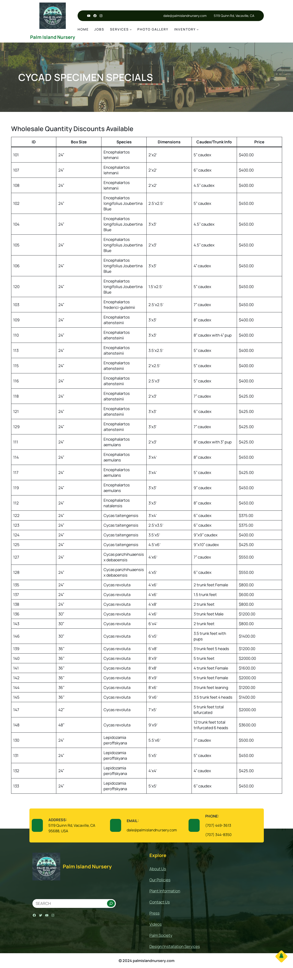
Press (154, 913)
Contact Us (159, 902)
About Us (157, 868)
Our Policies (159, 879)
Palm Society (160, 935)
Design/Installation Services (174, 946)
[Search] (111, 903)
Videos (155, 924)
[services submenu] (131, 29)
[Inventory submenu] (197, 29)
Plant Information (164, 891)
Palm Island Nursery (52, 37)
